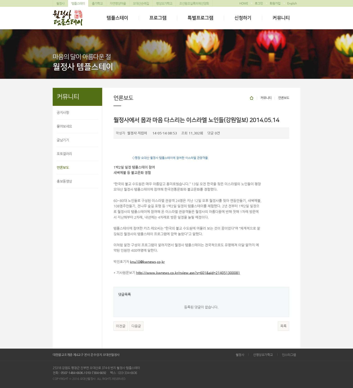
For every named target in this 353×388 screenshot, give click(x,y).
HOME (243, 3)
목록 (283, 326)
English (292, 3)
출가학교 (97, 3)
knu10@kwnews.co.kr (147, 261)
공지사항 (63, 112)
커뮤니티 (281, 17)
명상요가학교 (164, 3)
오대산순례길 (141, 3)
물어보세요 (64, 126)
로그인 (259, 3)
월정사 (60, 3)
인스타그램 (289, 354)
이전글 (120, 326)
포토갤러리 (64, 154)
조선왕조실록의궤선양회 (194, 3)
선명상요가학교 (263, 354)
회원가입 (275, 3)
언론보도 (63, 167)
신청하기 (242, 17)
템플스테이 (78, 3)
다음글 (136, 326)
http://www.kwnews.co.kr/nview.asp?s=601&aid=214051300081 (188, 273)
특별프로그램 (200, 17)
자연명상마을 (118, 3)
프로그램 (157, 17)
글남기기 (63, 140)
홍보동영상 (64, 181)
